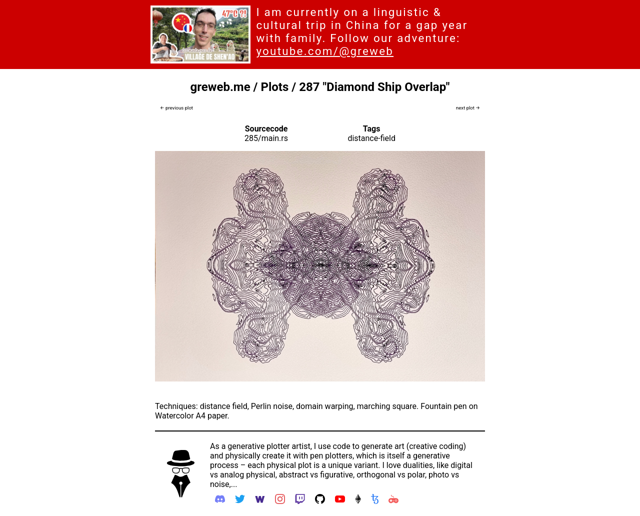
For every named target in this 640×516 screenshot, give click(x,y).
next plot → (468, 107)
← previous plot (176, 107)
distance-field (372, 138)
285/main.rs (266, 138)
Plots (274, 87)
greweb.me (220, 87)
